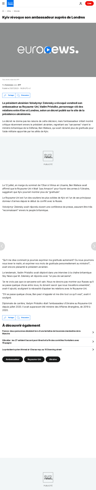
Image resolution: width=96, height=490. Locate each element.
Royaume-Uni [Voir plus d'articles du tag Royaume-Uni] (34, 359)
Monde (17, 11)
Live (89, 3)
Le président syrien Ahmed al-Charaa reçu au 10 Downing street (32, 349)
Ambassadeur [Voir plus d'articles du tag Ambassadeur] (12, 359)
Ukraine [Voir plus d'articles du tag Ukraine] (53, 359)
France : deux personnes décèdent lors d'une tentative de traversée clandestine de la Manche (41, 332)
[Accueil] (3, 11)
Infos (9, 11)
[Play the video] (48, 50)
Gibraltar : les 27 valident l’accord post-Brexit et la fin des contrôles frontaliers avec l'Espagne (40, 341)
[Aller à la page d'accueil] (10, 3)
